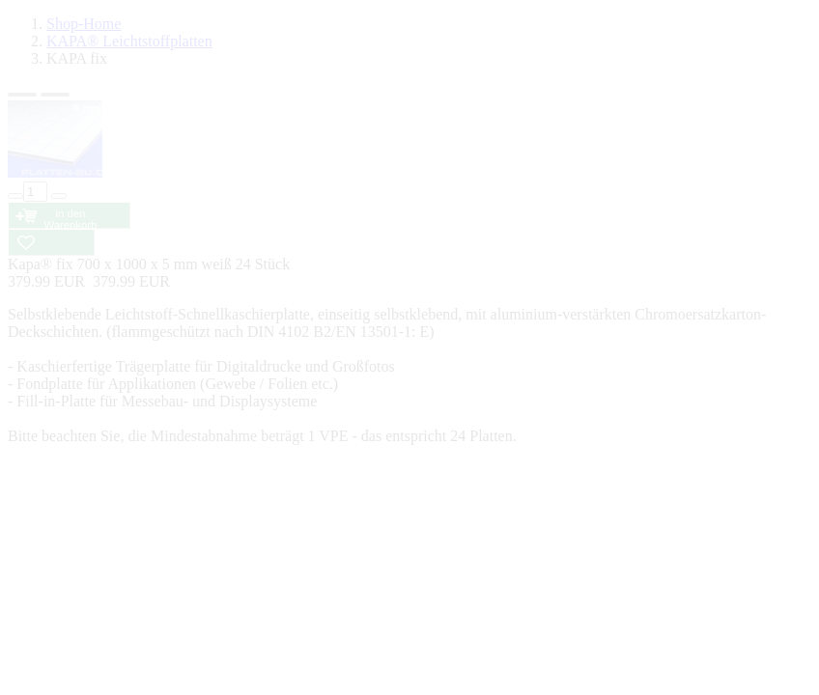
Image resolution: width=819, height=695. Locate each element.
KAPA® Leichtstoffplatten (129, 41)
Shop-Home (83, 23)
